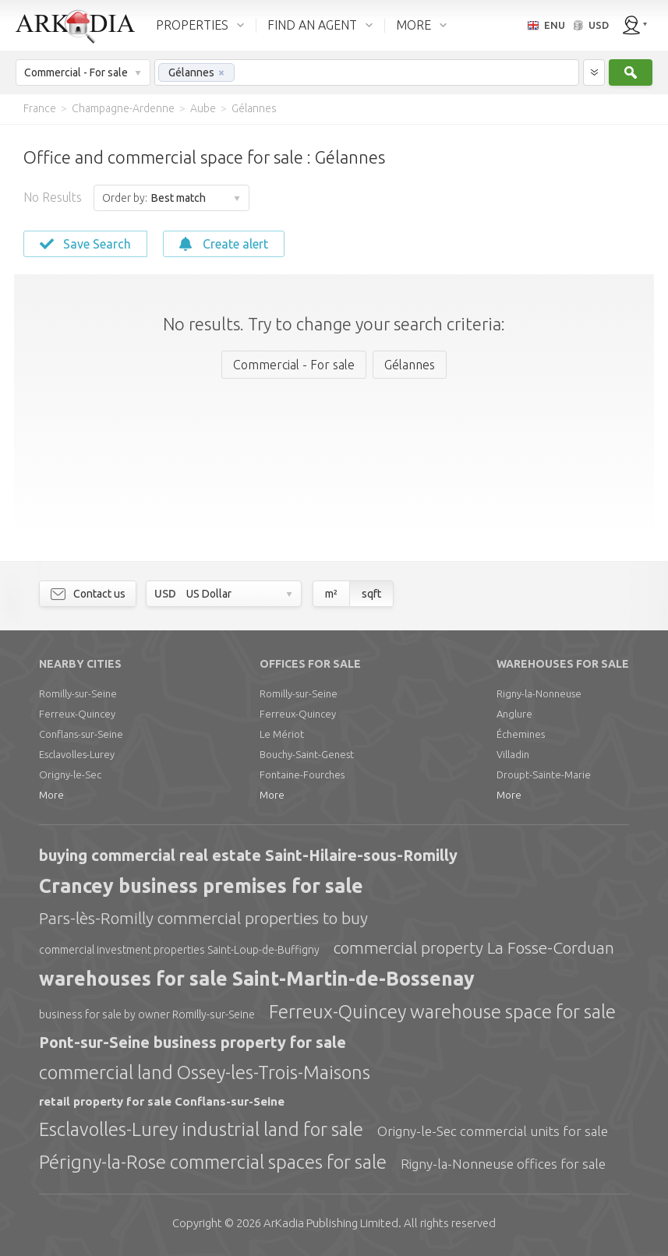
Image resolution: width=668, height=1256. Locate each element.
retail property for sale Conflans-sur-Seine (162, 1101)
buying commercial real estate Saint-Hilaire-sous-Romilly (248, 855)
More (51, 794)
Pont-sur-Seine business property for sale (192, 1042)
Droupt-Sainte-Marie (544, 774)
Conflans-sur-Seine (81, 734)
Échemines (521, 734)
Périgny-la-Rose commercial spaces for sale (213, 1162)
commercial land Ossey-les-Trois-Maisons (204, 1072)
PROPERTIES (192, 25)
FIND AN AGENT (312, 25)
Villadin (513, 754)
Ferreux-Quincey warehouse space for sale (442, 1011)
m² (331, 593)
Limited (330, 1223)
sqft (371, 593)
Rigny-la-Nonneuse (539, 693)
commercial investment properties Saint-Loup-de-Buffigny (179, 950)
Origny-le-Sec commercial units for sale (492, 1131)
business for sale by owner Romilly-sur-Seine (147, 1014)
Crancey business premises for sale (201, 886)
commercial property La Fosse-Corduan (474, 947)
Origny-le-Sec (70, 774)
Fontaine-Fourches (302, 774)
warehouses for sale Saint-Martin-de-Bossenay (257, 979)
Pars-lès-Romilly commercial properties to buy (203, 917)
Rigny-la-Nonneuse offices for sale (503, 1163)
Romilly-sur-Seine (78, 693)
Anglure (514, 713)
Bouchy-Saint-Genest (307, 754)
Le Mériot (282, 734)
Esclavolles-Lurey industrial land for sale (201, 1129)
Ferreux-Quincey (77, 713)
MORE (413, 25)
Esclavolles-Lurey (77, 754)
